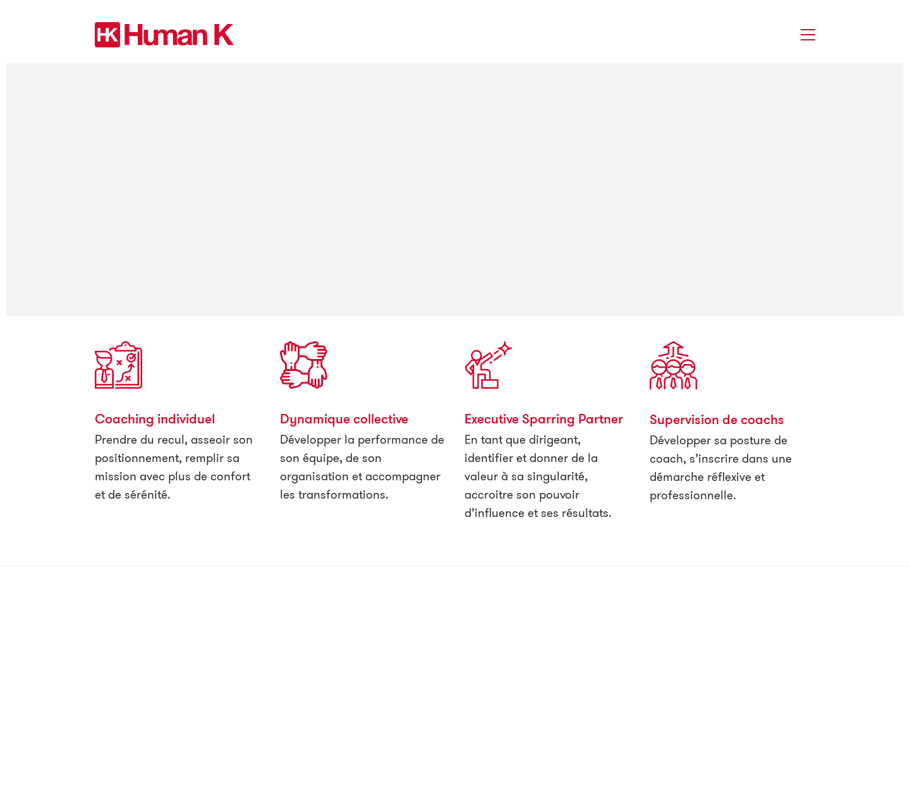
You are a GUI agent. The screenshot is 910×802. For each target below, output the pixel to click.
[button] (808, 35)
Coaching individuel (155, 419)
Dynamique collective (344, 419)
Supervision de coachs (717, 419)
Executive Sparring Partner (543, 419)
